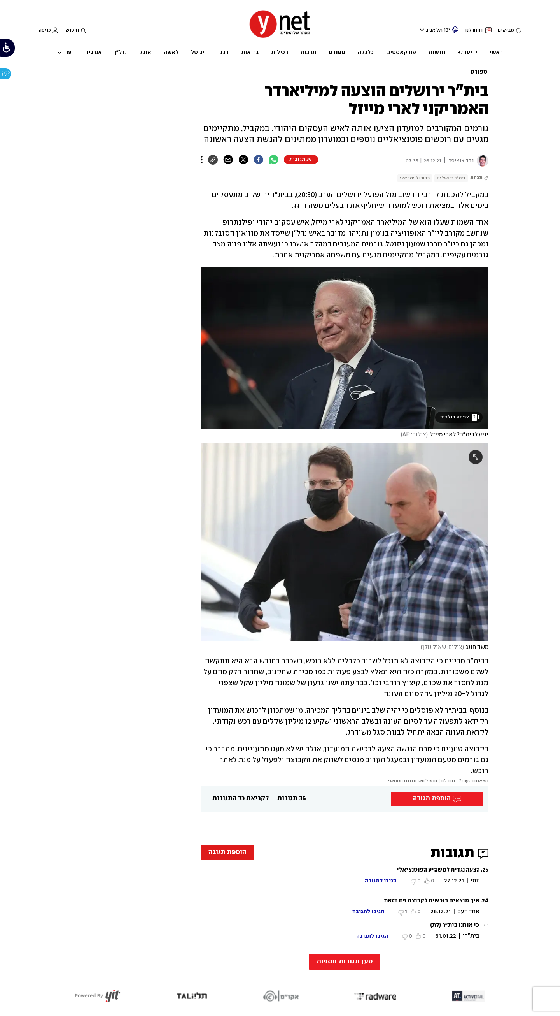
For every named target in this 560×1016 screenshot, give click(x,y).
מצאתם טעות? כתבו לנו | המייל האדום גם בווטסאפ (438, 781)
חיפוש (72, 30)
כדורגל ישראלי (415, 178)
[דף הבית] (280, 37)
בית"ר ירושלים (451, 178)
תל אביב (434, 30)
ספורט (479, 72)
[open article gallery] (344, 348)
